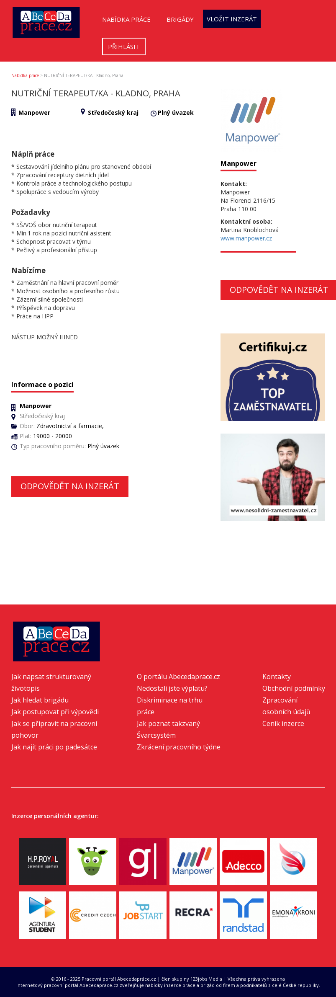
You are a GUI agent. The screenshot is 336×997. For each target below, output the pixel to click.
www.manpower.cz (246, 238)
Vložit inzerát (232, 19)
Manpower (34, 112)
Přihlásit (124, 46)
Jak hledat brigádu (40, 700)
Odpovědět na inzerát (70, 486)
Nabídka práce (126, 19)
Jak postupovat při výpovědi (55, 711)
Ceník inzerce (283, 723)
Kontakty (276, 676)
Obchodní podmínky (293, 688)
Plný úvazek (176, 112)
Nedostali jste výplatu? (172, 688)
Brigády (180, 19)
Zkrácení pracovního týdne (179, 747)
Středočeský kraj (113, 112)
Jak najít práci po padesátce (54, 747)
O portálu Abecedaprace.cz (178, 676)
